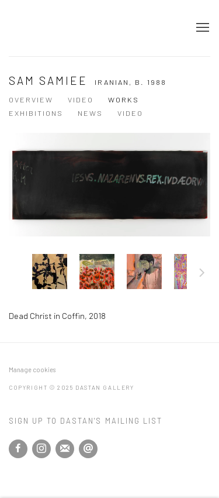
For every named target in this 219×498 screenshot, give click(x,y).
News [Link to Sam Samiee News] (90, 113)
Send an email (88, 448)
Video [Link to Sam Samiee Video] (80, 99)
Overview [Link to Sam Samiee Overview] (31, 99)
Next (202, 274)
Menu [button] (201, 28)
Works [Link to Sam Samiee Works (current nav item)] (123, 99)
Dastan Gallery (50, 28)
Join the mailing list (64, 448)
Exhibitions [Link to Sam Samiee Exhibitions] (36, 113)
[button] (49, 271)
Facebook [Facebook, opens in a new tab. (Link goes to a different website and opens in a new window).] (18, 448)
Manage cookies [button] (32, 369)
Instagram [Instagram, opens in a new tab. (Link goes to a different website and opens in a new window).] (41, 448)
